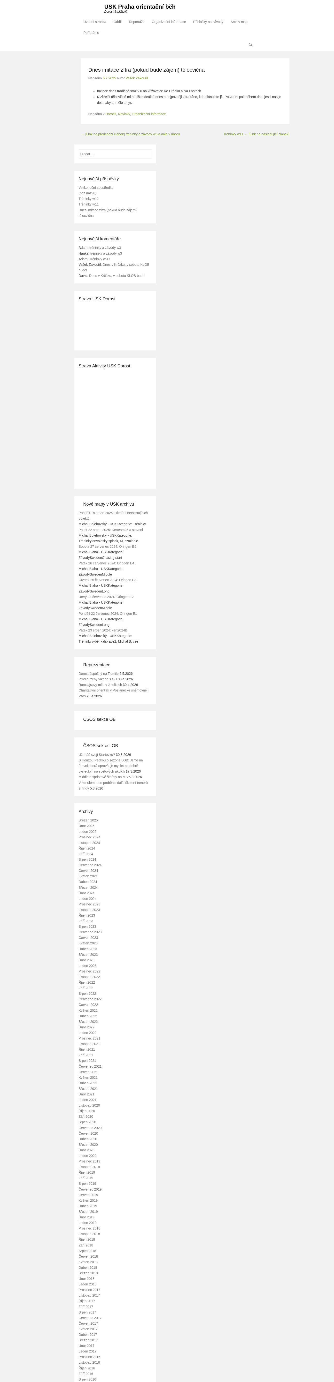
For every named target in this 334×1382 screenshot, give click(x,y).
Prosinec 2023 (90, 904)
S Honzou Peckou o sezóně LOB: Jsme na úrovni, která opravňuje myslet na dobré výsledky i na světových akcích (111, 766)
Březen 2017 (88, 1340)
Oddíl (118, 22)
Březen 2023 (88, 955)
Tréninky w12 (89, 199)
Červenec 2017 (90, 1318)
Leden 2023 (88, 966)
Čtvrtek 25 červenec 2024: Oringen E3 (107, 580)
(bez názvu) (87, 193)
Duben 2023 (88, 949)
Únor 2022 (86, 1027)
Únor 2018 (86, 1279)
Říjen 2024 (87, 848)
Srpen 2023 (87, 927)
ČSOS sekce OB (99, 719)
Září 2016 (86, 1374)
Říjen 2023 (87, 916)
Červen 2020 (88, 1133)
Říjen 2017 (87, 1301)
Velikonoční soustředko (96, 188)
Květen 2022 (88, 1010)
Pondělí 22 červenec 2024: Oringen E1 (108, 614)
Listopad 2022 (89, 977)
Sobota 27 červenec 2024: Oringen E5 (107, 546)
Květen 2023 (88, 943)
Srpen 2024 (87, 860)
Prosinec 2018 (90, 1228)
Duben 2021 (88, 1083)
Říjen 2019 (87, 1173)
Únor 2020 (86, 1150)
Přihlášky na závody (208, 22)
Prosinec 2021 (90, 1038)
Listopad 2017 (89, 1296)
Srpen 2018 (87, 1251)
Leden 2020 (88, 1156)
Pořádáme (91, 33)
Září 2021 (86, 1055)
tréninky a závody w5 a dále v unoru (130, 134)
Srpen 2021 (87, 1061)
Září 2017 (86, 1307)
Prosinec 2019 (90, 1161)
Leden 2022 (88, 1033)
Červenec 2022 (90, 999)
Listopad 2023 (89, 910)
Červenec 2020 (90, 1128)
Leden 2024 (88, 899)
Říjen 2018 (87, 1240)
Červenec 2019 (90, 1189)
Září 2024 (86, 854)
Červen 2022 (88, 1005)
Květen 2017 (88, 1329)
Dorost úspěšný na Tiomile (99, 674)
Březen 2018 (88, 1273)
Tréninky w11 (256, 134)
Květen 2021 (88, 1077)
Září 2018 (86, 1245)
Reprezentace (96, 664)
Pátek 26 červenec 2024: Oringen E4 (106, 563)
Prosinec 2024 (90, 837)
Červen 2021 (88, 1072)
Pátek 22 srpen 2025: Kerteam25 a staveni (111, 530)
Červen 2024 (88, 871)
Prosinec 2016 (90, 1357)
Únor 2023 (86, 960)
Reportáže (137, 22)
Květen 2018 (88, 1262)
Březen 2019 (88, 1212)
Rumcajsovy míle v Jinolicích (100, 685)
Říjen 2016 (87, 1368)
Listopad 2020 (89, 1106)
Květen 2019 (88, 1200)
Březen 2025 (88, 820)
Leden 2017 (88, 1351)
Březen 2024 (88, 887)
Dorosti (110, 114)
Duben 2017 (88, 1335)
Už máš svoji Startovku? (97, 755)
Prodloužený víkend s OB (98, 679)
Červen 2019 (88, 1195)
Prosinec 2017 (90, 1290)
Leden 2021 (88, 1100)
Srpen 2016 (87, 1379)
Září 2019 (86, 1178)
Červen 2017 (88, 1323)
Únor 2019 (86, 1217)
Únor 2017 (86, 1346)
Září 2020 (86, 1117)
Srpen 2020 (87, 1122)
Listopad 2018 (89, 1234)
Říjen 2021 (87, 1050)
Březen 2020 (88, 1145)
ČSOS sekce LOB (100, 746)
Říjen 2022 (87, 983)
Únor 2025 (86, 826)
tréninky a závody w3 (105, 248)
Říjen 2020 (87, 1111)
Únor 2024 (86, 893)
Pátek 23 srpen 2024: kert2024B (103, 630)
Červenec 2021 (90, 1066)
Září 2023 (86, 921)
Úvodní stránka (95, 22)
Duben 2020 (88, 1139)
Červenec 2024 (90, 865)
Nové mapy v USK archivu (108, 504)
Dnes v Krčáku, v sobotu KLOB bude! (117, 276)
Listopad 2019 (89, 1167)
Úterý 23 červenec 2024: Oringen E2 (106, 597)
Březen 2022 (88, 1022)
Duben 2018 (88, 1267)
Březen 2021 (88, 1089)
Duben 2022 (88, 1016)
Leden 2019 (88, 1223)
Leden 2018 (88, 1284)
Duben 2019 (88, 1206)
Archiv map (239, 22)
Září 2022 (86, 988)
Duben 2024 (88, 882)
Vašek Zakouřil (137, 78)
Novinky (124, 114)
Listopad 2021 (89, 1044)
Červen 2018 (88, 1256)
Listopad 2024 (89, 843)
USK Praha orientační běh (140, 6)
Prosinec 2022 (90, 971)
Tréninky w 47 (99, 259)
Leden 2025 (88, 832)
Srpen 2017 (87, 1312)
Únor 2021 (86, 1094)
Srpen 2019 (87, 1184)
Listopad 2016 (89, 1363)
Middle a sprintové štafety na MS (103, 777)
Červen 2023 (88, 938)
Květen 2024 (88, 876)
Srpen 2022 (87, 994)
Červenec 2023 (90, 932)
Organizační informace (169, 22)
